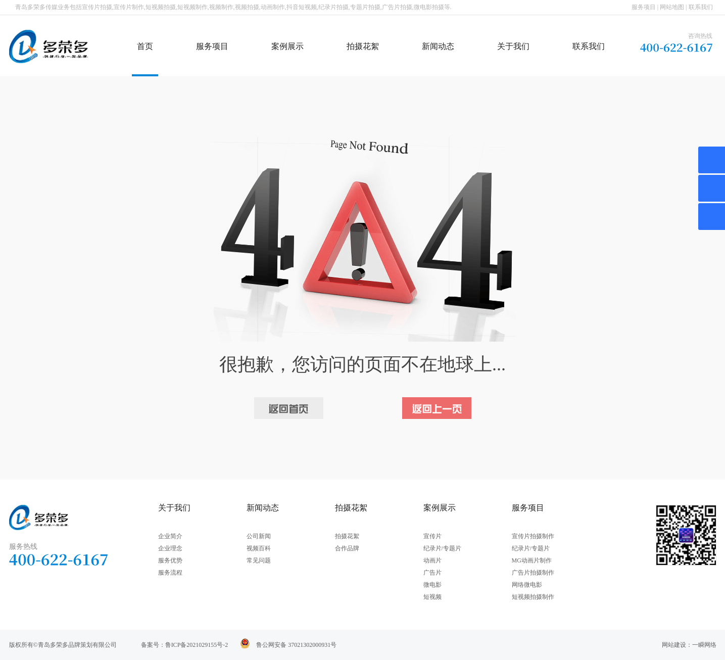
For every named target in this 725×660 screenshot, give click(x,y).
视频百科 (259, 548)
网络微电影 (527, 584)
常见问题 (259, 560)
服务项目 (644, 7)
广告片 (432, 572)
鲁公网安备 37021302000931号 (296, 644)
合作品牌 (347, 548)
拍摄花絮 (363, 46)
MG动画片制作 (532, 560)
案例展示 (287, 46)
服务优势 (170, 560)
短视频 (432, 596)
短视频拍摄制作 (533, 596)
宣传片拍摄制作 (533, 536)
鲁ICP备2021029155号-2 (196, 644)
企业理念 (170, 548)
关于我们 (513, 46)
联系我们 (701, 7)
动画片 (432, 560)
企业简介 (170, 536)
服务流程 (170, 572)
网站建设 (674, 644)
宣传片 (432, 536)
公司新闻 (259, 536)
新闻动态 (438, 46)
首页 (145, 46)
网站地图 (672, 7)
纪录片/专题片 (442, 548)
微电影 (432, 584)
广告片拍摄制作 (533, 572)
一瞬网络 (704, 644)
